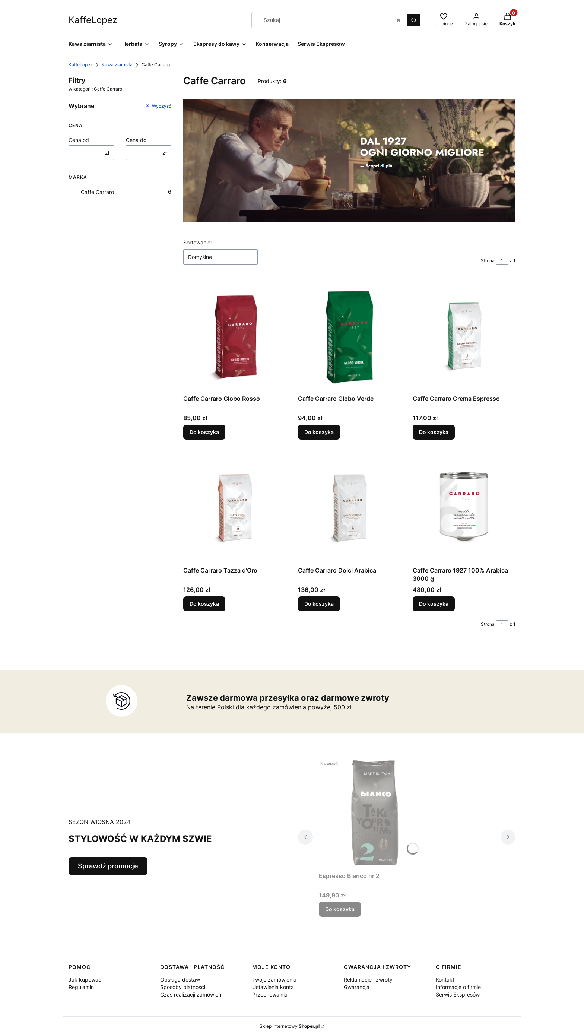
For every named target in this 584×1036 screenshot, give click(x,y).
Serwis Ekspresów (458, 994)
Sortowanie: (197, 242)
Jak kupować (85, 979)
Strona (488, 260)
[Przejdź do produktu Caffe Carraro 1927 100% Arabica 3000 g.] (464, 507)
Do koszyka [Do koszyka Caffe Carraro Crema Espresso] (433, 432)
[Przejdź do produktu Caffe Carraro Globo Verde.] (349, 336)
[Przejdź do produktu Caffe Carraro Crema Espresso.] (464, 336)
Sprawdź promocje (108, 866)
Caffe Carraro (97, 192)
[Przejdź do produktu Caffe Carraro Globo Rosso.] (234, 336)
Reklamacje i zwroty (368, 979)
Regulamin (81, 987)
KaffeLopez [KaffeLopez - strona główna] (93, 20)
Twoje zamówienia (274, 979)
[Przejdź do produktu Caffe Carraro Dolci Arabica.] (349, 507)
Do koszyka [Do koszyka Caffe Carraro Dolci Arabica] (319, 604)
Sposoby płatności (182, 987)
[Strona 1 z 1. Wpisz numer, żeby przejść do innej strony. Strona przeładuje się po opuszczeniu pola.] (502, 261)
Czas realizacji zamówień (190, 994)
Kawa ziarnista (117, 64)
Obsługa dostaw (180, 979)
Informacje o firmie (458, 987)
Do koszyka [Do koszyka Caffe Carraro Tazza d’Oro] (204, 604)
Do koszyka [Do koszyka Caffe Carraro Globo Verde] (319, 432)
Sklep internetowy (290, 1026)
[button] (413, 20)
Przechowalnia (270, 994)
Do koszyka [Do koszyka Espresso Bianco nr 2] (340, 909)
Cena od (79, 140)
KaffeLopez (81, 64)
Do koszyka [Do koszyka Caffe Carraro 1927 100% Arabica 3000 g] (433, 604)
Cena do (136, 140)
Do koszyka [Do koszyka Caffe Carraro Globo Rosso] (204, 432)
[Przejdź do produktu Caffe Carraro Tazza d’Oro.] (234, 507)
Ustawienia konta (273, 987)
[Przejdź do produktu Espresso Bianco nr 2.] (375, 813)
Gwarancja (356, 987)
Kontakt (445, 979)
